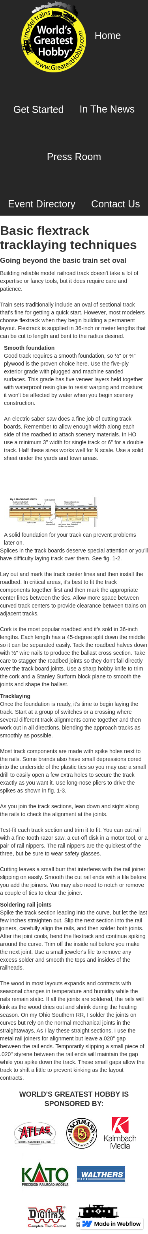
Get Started (38, 109)
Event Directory (41, 203)
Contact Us (115, 203)
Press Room (74, 156)
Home (108, 35)
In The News (107, 109)
